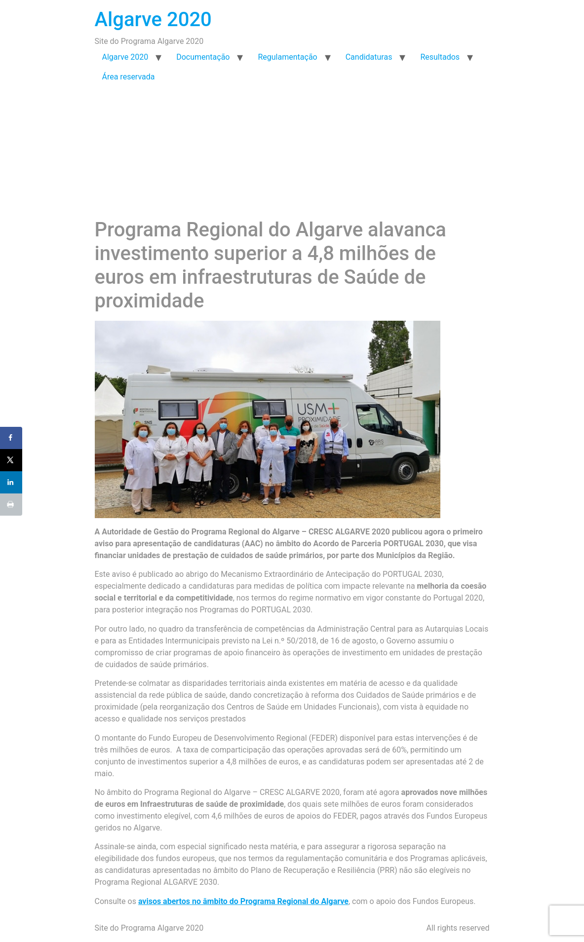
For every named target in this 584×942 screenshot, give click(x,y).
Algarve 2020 (153, 19)
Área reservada (128, 76)
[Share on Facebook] (11, 438)
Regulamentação (287, 57)
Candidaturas (369, 57)
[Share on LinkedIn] (11, 482)
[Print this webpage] (11, 504)
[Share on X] (11, 460)
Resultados (440, 57)
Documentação (203, 57)
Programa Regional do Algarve (247, 531)
